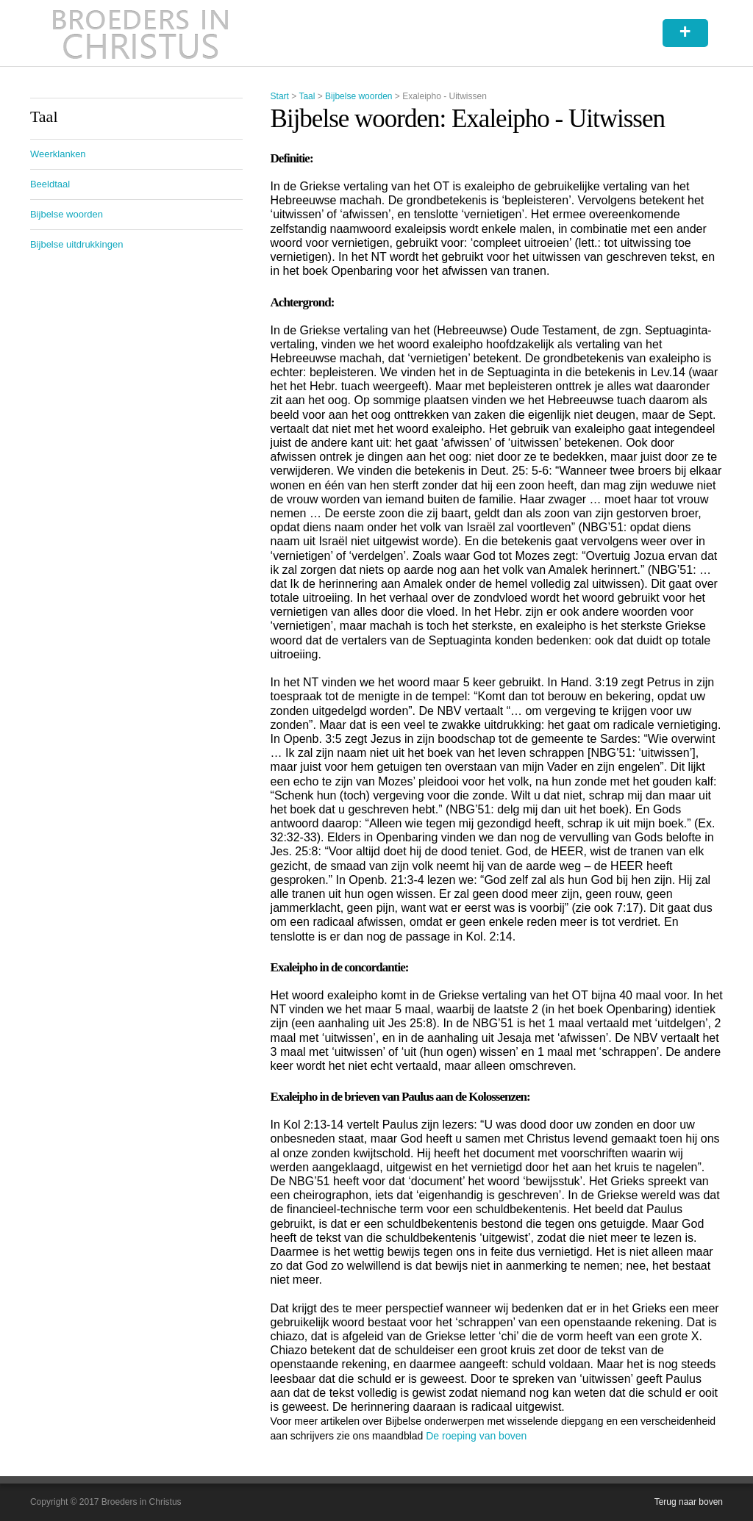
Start (280, 96)
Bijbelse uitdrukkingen (76, 244)
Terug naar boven (688, 1502)
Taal (307, 96)
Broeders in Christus (140, 33)
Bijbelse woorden (358, 96)
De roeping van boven (476, 1436)
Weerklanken (58, 153)
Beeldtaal (50, 184)
